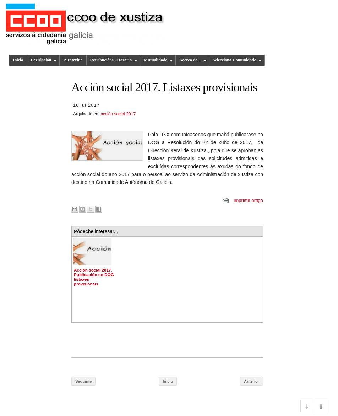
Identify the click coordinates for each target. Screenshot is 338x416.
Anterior (251, 381)
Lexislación (44, 60)
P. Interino (72, 60)
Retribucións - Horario (114, 60)
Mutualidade (158, 60)
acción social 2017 (118, 113)
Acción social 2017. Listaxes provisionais (164, 87)
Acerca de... (193, 60)
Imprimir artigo (248, 200)
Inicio (18, 60)
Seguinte (83, 381)
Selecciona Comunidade (237, 60)
